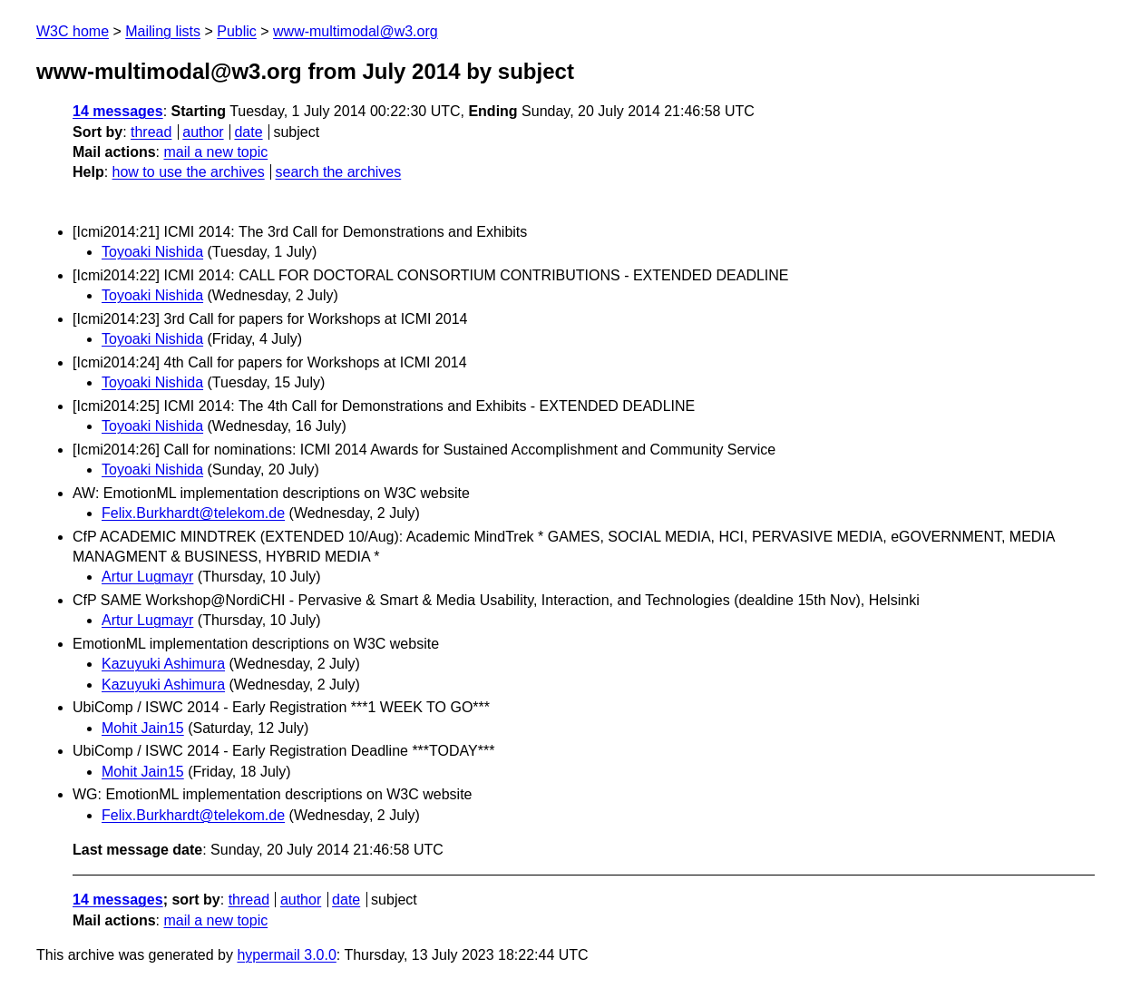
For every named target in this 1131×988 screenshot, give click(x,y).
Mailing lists (162, 31)
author (202, 132)
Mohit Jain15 (143, 728)
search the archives (339, 172)
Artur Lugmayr (147, 576)
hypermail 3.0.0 (286, 955)
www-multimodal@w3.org (355, 31)
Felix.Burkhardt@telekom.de (193, 513)
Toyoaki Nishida (152, 251)
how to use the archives (188, 172)
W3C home (72, 31)
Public (237, 31)
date (248, 132)
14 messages (118, 111)
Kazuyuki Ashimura (163, 663)
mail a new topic (215, 152)
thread (151, 132)
